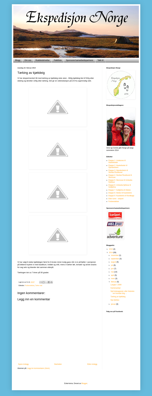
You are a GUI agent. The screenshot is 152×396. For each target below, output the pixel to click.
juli (112, 265)
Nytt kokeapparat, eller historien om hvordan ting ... (122, 292)
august (113, 262)
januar (113, 304)
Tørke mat (38, 285)
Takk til (100, 60)
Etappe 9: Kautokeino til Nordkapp (121, 196)
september (115, 259)
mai (112, 272)
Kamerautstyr (116, 288)
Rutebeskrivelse (43, 60)
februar (114, 282)
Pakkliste (58, 60)
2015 (111, 249)
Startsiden (58, 364)
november (115, 255)
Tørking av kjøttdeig (118, 297)
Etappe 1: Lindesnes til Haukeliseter (117, 161)
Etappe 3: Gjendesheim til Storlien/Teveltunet (118, 171)
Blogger (84, 383)
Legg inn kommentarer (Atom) (38, 368)
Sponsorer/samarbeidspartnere (79, 60)
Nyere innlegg (23, 364)
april (113, 275)
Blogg (17, 60)
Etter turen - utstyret (116, 199)
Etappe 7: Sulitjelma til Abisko (120, 190)
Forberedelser (29, 285)
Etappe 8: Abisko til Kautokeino (120, 193)
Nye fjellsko (115, 300)
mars (113, 279)
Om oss (27, 60)
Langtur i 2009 (116, 285)
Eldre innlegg (92, 364)
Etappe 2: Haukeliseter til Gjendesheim (118, 166)
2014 (111, 252)
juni (112, 269)
